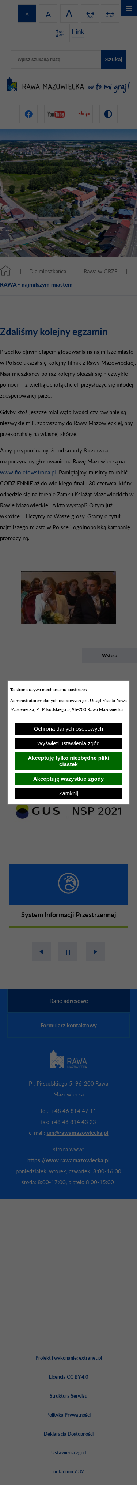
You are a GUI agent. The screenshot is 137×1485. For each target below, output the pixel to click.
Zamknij (68, 793)
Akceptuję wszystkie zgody (68, 779)
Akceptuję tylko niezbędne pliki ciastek (68, 761)
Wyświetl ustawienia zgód (68, 743)
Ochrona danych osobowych (68, 729)
